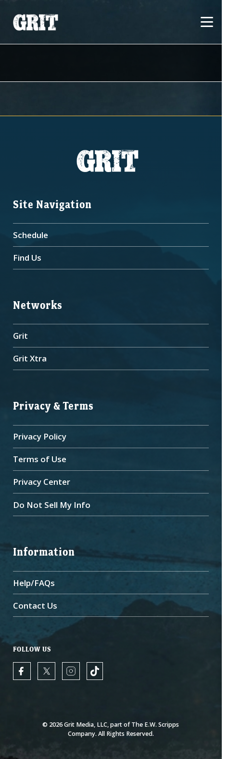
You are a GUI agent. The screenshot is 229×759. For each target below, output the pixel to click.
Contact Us (35, 605)
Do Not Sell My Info (51, 504)
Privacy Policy (39, 436)
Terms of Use (39, 459)
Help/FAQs (34, 582)
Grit (20, 335)
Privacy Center (41, 481)
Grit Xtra (30, 358)
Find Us (27, 257)
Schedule (30, 234)
